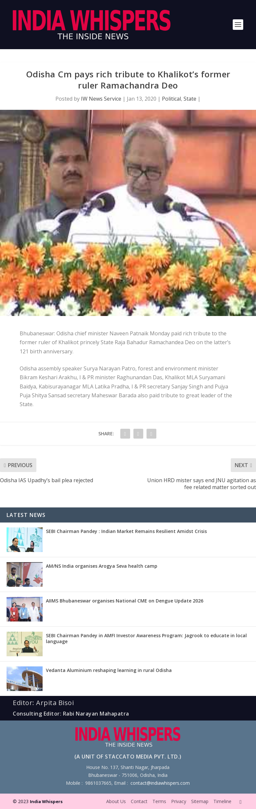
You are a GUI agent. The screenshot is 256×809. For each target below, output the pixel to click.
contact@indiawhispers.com (160, 783)
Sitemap (199, 801)
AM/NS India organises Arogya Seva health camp (101, 566)
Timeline (222, 801)
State (190, 98)
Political (171, 98)
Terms (159, 801)
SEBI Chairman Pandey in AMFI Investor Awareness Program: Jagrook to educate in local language (146, 638)
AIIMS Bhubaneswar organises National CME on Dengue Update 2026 (124, 601)
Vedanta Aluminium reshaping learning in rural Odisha (109, 670)
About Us (116, 801)
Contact (139, 801)
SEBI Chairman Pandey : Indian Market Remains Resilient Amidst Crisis (126, 531)
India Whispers (46, 801)
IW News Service (101, 98)
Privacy (178, 801)
